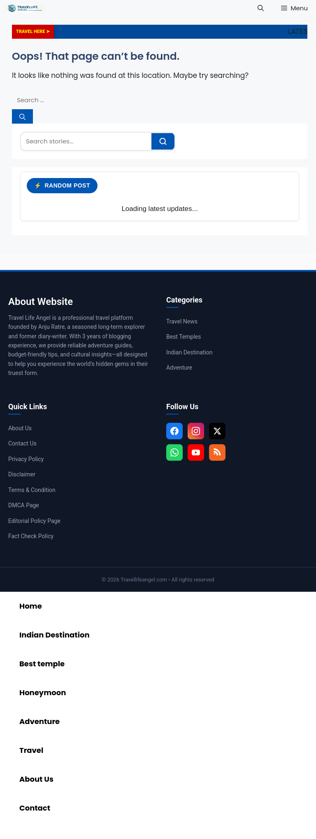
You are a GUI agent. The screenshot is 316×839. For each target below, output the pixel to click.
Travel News (182, 321)
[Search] (22, 116)
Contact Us (22, 443)
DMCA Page (23, 505)
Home (30, 606)
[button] (260, 8)
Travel (31, 750)
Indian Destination (189, 352)
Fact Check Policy (30, 536)
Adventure (179, 367)
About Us (20, 428)
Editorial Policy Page (34, 521)
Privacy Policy (26, 459)
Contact (34, 808)
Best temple (42, 664)
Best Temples (183, 336)
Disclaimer (21, 474)
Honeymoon (42, 692)
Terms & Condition (32, 490)
